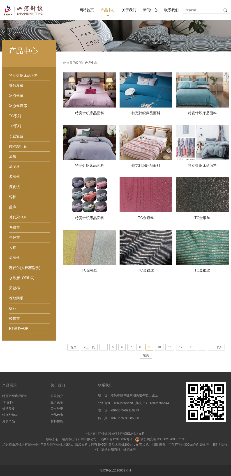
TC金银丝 (146, 218)
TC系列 (15, 116)
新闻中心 (150, 10)
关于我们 (129, 10)
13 (191, 347)
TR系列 (15, 126)
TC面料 (7, 402)
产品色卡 (57, 415)
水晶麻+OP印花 (21, 278)
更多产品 (8, 421)
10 (159, 347)
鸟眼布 (14, 227)
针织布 (91, 433)
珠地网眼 (16, 298)
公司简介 (57, 396)
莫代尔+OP (18, 217)
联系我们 (171, 10)
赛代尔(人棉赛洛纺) (24, 268)
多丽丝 (14, 177)
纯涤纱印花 (18, 146)
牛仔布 (14, 237)
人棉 (12, 247)
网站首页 (86, 10)
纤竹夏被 (16, 86)
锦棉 (12, 197)
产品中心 (108, 10)
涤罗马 (14, 166)
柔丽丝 (14, 258)
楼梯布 (14, 318)
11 (170, 347)
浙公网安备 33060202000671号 (163, 439)
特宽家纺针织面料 (132, 433)
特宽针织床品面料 (23, 75)
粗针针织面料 (107, 433)
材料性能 (57, 421)
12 (180, 347)
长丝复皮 (16, 136)
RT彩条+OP (18, 328)
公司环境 (57, 408)
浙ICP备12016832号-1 (116, 439)
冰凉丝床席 (18, 106)
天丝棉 (14, 288)
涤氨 (12, 156)
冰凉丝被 (16, 96)
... (103, 347)
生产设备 (57, 402)
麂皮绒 (14, 187)
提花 (12, 308)
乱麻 (12, 207)
